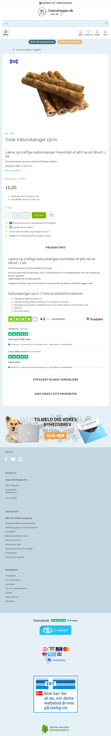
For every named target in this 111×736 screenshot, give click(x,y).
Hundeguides (10, 572)
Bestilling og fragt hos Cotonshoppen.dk (21, 524)
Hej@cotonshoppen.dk (16, 476)
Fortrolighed (10, 528)
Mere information (13, 167)
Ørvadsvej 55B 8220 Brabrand (11, 488)
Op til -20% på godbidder (71, 42)
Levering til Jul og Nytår (14, 554)
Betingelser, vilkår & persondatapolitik (20, 520)
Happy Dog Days (12, 594)
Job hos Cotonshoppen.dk (16, 585)
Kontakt (8, 589)
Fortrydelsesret (11, 549)
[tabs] (105, 33)
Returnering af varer (13, 537)
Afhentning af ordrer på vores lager (19, 545)
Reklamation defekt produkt (16, 532)
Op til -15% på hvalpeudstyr (41, 42)
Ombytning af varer (13, 541)
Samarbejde (10, 581)
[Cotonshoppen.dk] (55, 12)
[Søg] (106, 23)
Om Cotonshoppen (13, 576)
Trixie (12, 133)
